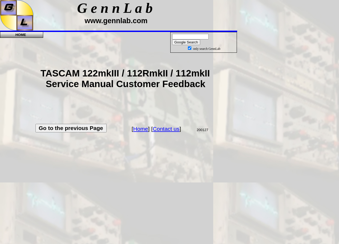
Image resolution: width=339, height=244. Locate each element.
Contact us (166, 129)
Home (140, 129)
